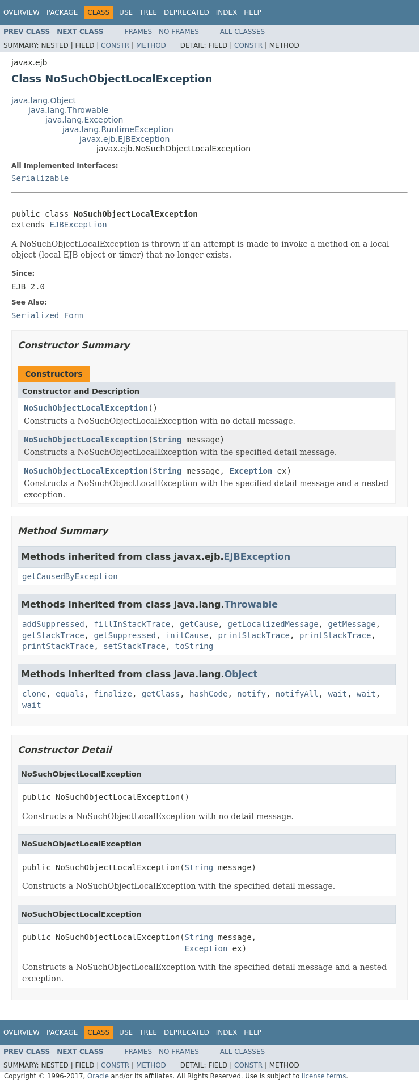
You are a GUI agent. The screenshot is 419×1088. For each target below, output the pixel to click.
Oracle (98, 1076)
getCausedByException (70, 576)
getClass (161, 693)
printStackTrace (254, 635)
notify (251, 693)
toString (194, 646)
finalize (113, 693)
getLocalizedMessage (272, 624)
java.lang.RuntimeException (117, 129)
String (167, 439)
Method (151, 45)
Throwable (251, 604)
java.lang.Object (43, 100)
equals (70, 693)
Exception (250, 470)
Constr (115, 45)
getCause (199, 624)
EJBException (78, 224)
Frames (139, 32)
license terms (324, 1076)
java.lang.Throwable (68, 110)
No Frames (179, 32)
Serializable (40, 178)
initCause (187, 635)
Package (62, 12)
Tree (148, 12)
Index (227, 12)
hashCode (208, 693)
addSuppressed (53, 624)
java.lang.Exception (84, 119)
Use (126, 12)
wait (338, 693)
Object (241, 674)
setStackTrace (134, 646)
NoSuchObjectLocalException (86, 407)
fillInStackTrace (132, 624)
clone (34, 693)
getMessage (351, 624)
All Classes (242, 32)
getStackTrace (53, 635)
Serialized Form (47, 315)
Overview (21, 12)
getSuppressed (125, 635)
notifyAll (297, 693)
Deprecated (186, 12)
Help (252, 12)
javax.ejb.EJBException (124, 139)
